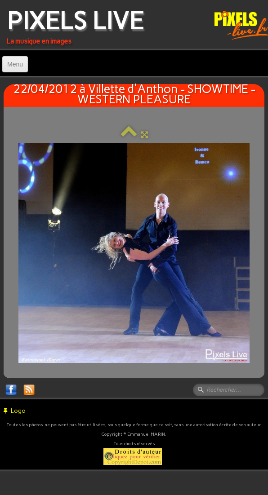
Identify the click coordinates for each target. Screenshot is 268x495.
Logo (15, 410)
